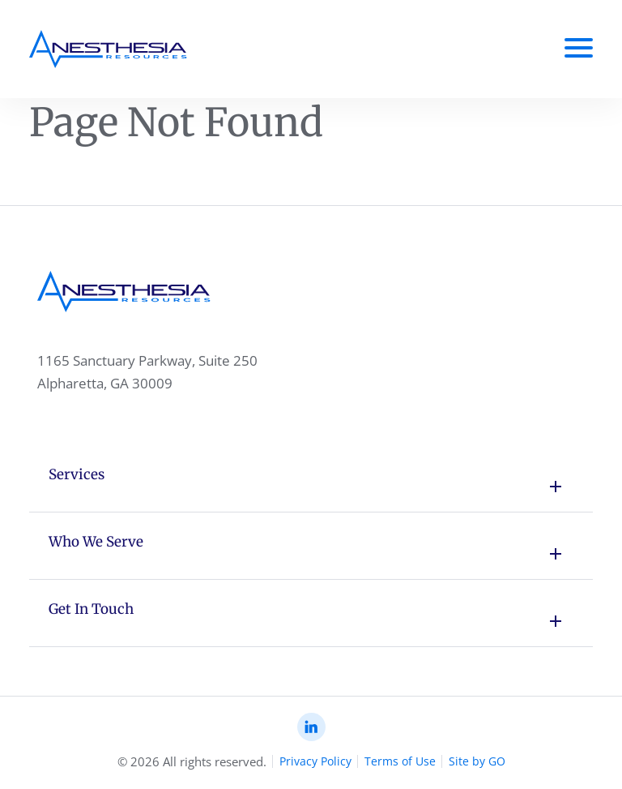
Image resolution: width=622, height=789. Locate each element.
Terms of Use (400, 761)
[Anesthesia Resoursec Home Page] (108, 49)
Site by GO (477, 761)
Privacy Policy (315, 761)
